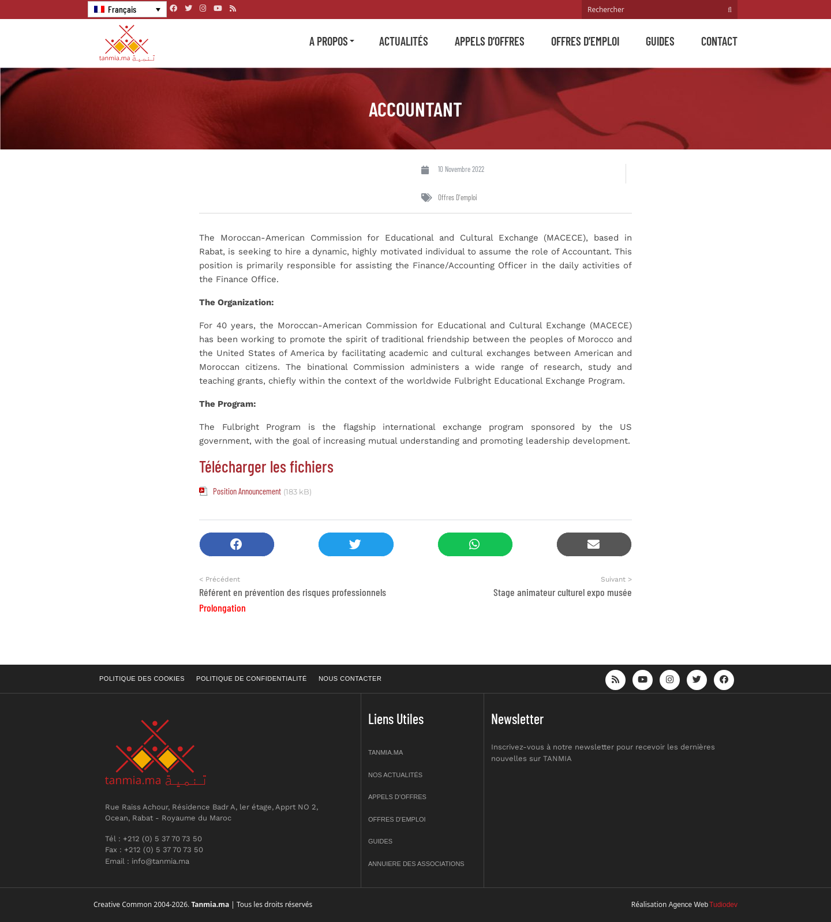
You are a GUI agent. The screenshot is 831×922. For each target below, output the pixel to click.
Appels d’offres (490, 41)
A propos (328, 41)
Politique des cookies (142, 678)
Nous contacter (350, 678)
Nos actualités (395, 774)
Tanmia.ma (385, 752)
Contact (719, 41)
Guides (660, 41)
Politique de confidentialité (251, 678)
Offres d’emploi (585, 41)
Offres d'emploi (457, 197)
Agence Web (689, 905)
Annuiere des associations (416, 863)
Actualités (403, 41)
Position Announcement (247, 491)
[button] (237, 544)
